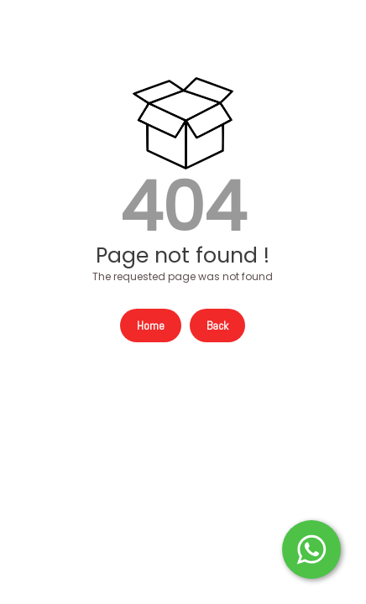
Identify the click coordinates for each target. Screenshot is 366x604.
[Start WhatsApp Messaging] (311, 548)
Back (217, 325)
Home (151, 325)
